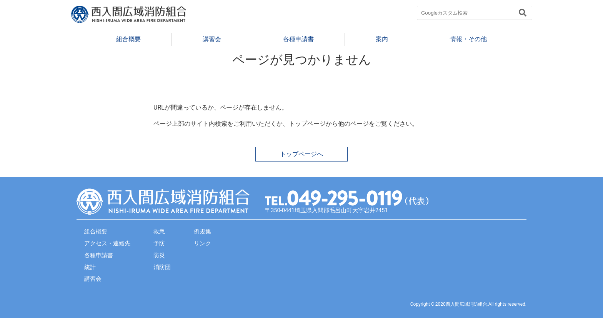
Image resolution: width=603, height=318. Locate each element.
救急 (159, 231)
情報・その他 (468, 39)
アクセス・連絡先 (107, 243)
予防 (159, 243)
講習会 (212, 39)
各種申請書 (298, 39)
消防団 (162, 267)
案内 (382, 39)
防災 (159, 255)
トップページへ (301, 154)
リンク (202, 243)
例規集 (202, 231)
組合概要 (128, 39)
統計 (90, 267)
